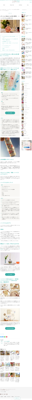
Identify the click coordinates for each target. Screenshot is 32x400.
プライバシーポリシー (17, 396)
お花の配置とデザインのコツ (6, 41)
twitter (4, 394)
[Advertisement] (27, 155)
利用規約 (13, 396)
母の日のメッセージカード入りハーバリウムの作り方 (12, 366)
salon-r (18, 33)
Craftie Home (17, 265)
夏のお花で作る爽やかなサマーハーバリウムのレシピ (7, 366)
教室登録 (2, 396)
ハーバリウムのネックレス (6, 45)
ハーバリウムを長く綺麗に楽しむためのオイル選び (7, 377)
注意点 (3, 48)
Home (4, 5)
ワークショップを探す (3, 391)
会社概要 (5, 396)
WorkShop (20, 5)
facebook (0, 394)
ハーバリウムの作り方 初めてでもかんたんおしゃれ (17, 355)
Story (28, 5)
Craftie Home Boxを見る (10, 328)
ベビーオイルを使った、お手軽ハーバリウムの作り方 (2, 377)
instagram (2, 394)
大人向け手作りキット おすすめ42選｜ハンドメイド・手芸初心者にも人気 (2, 356)
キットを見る (10, 112)
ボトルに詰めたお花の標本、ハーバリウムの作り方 (12, 377)
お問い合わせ (8, 396)
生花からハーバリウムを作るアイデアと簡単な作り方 (17, 366)
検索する (30, 9)
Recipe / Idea (12, 5)
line (6, 394)
